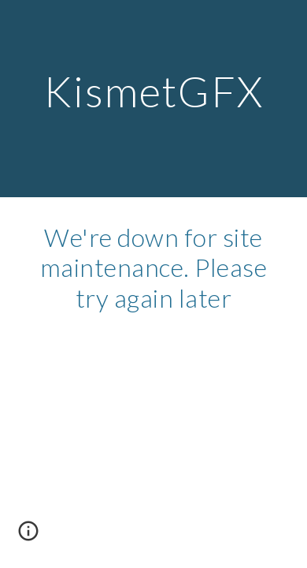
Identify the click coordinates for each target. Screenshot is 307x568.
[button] (28, 536)
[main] (153, 98)
